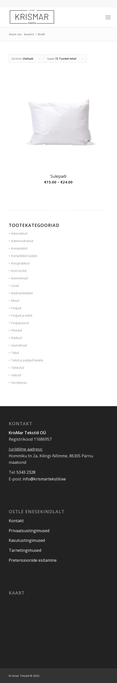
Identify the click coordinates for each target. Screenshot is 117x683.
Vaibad (16, 375)
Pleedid (16, 330)
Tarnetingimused (25, 550)
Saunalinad (19, 345)
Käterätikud (19, 233)
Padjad (16, 308)
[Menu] (108, 17)
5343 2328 (25, 472)
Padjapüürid (20, 323)
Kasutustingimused (27, 540)
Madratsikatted (22, 293)
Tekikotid (17, 368)
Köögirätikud (20, 263)
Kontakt (16, 520)
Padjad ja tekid (21, 315)
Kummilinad (19, 278)
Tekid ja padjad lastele (27, 360)
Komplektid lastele (24, 256)
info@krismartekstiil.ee (44, 479)
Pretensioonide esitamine (33, 560)
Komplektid (19, 248)
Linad (15, 286)
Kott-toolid (18, 271)
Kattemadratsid (22, 241)
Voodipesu (19, 383)
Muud (15, 301)
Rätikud (16, 338)
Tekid (15, 353)
